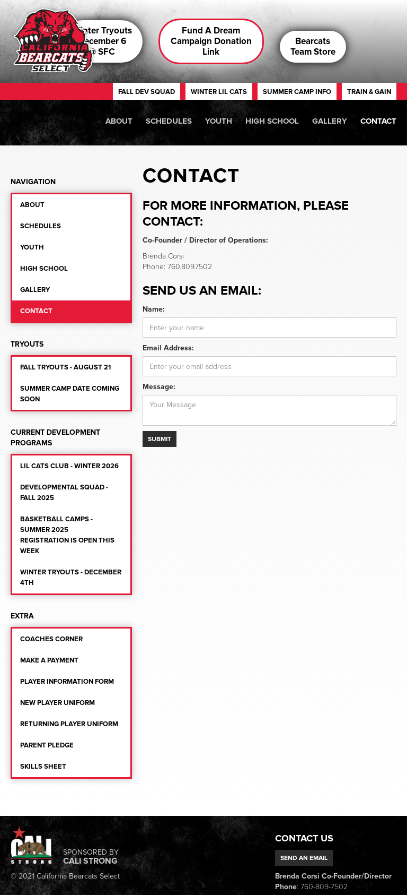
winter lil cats (219, 92)
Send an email (304, 858)
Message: (159, 386)
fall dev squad (146, 92)
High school (272, 121)
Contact (378, 121)
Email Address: (168, 347)
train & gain (369, 92)
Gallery (329, 121)
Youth (218, 121)
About (118, 121)
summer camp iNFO (297, 92)
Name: (154, 309)
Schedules (169, 121)
